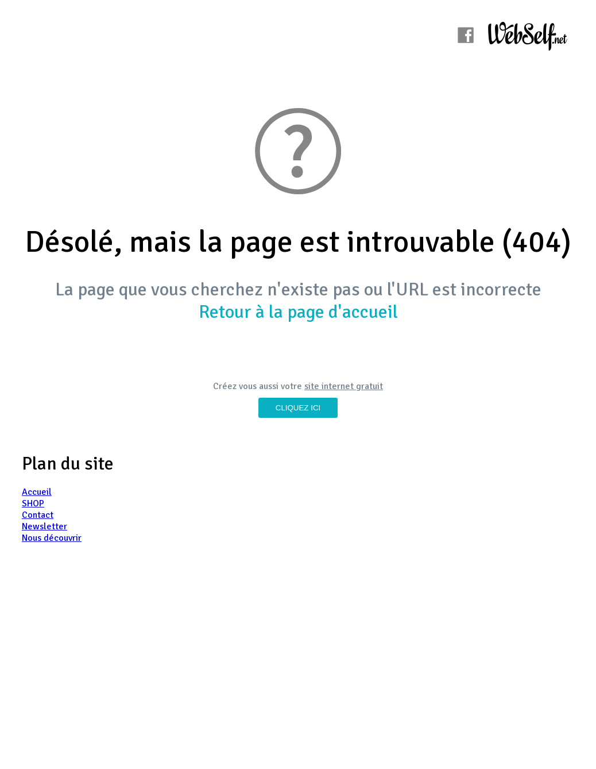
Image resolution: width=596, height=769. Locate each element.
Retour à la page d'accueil (298, 312)
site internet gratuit (343, 386)
